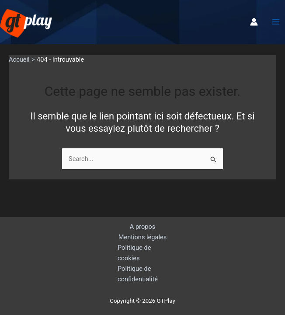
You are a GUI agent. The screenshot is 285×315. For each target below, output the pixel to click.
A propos (142, 227)
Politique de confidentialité (138, 274)
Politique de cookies (134, 253)
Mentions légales (142, 237)
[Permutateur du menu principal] (276, 22)
